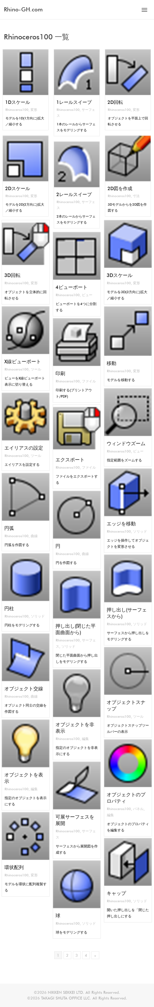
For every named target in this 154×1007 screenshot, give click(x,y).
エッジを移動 (122, 520)
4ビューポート (72, 284)
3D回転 (16, 272)
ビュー (84, 289)
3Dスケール (121, 272)
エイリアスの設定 (24, 443)
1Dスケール (17, 103)
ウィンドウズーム (126, 439)
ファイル (85, 375)
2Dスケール (17, 189)
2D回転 (115, 103)
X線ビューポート (23, 358)
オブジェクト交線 (24, 685)
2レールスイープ (74, 195)
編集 (83, 732)
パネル (135, 803)
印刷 (64, 370)
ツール (33, 363)
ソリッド (137, 525)
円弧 (13, 524)
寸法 (136, 197)
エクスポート (71, 456)
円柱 (13, 604)
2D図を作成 (120, 189)
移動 (115, 358)
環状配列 (17, 864)
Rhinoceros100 (17, 111)
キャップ (119, 890)
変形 (34, 111)
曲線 (31, 529)
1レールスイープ (74, 103)
